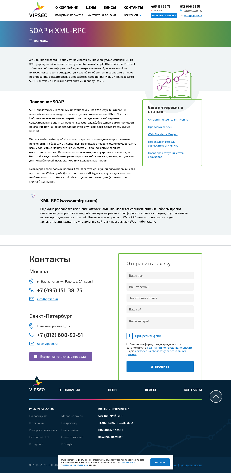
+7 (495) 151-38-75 (59, 290)
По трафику (69, 423)
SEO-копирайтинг (110, 415)
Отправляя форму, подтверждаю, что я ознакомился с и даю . (159, 349)
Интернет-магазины (43, 430)
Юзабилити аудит (110, 436)
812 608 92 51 (190, 6)
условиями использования (74, 465)
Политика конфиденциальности (180, 464)
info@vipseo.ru (193, 15)
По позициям (38, 415)
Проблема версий (160, 126)
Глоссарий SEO (39, 437)
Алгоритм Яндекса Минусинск (169, 119)
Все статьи (41, 40)
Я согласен (160, 462)
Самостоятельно (72, 437)
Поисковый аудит (110, 429)
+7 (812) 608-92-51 (60, 335)
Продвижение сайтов (69, 15)
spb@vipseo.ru (47, 343)
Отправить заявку (164, 15)
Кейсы (110, 7)
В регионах (36, 423)
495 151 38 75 (161, 6)
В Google (67, 444)
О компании (66, 7)
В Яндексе (36, 444)
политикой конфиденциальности (169, 347)
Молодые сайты (72, 415)
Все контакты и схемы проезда (63, 356)
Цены (91, 7)
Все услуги (131, 15)
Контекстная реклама (102, 15)
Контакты (133, 7)
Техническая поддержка (115, 422)
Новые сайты (70, 430)
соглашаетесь (128, 462)
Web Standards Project (163, 134)
